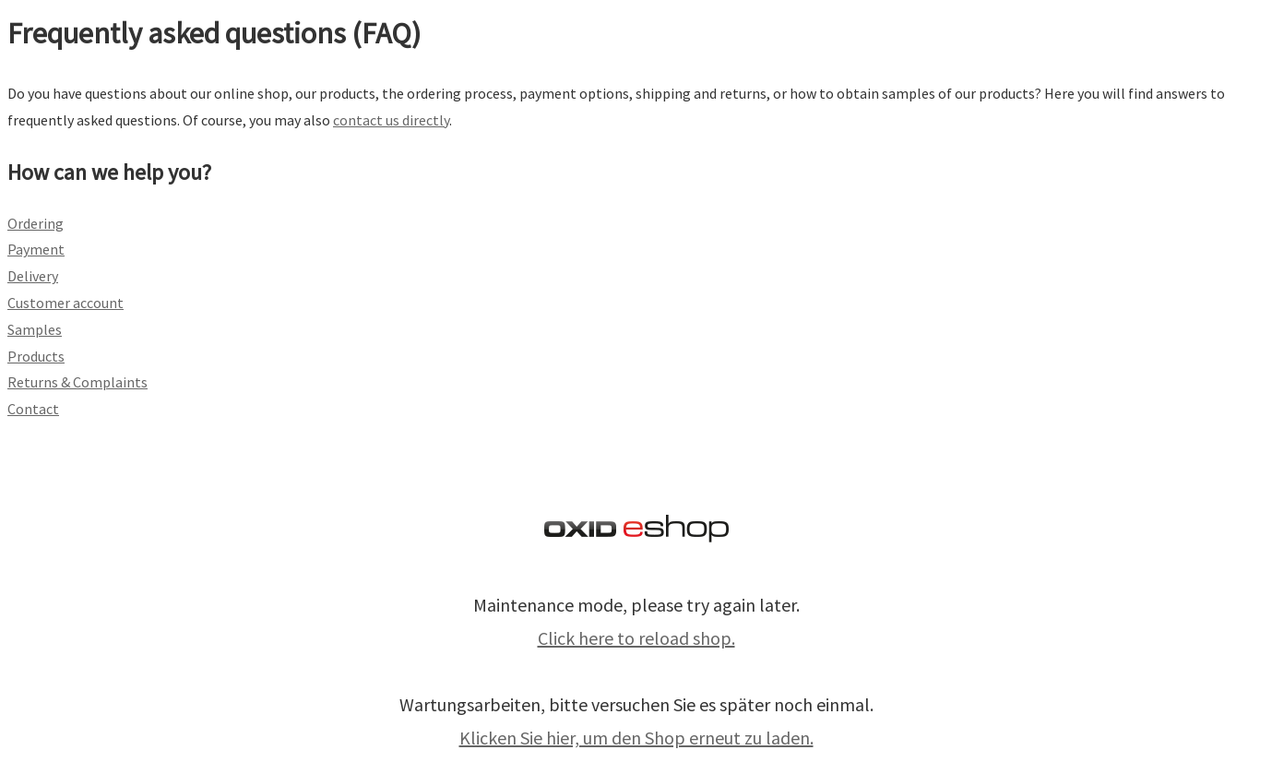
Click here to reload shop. (636, 637)
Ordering (35, 223)
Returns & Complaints (77, 382)
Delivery (32, 276)
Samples (34, 329)
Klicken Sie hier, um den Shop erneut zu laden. (636, 737)
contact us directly (391, 120)
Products (36, 356)
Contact (33, 408)
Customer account (65, 302)
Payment (36, 249)
